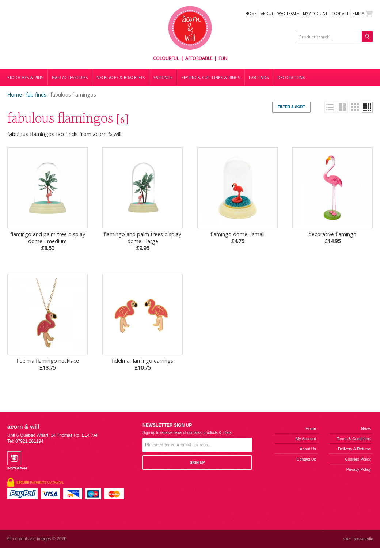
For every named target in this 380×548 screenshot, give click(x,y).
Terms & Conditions (354, 438)
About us (308, 449)
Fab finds (259, 77)
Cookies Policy (358, 459)
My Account (315, 13)
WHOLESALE (288, 13)
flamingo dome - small (237, 238)
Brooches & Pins (25, 77)
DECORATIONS (291, 77)
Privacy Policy (358, 469)
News (366, 428)
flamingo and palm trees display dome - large (142, 241)
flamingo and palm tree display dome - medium (47, 241)
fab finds (36, 94)
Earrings (162, 77)
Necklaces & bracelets (120, 77)
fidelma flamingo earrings (142, 364)
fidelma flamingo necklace (47, 364)
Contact (340, 13)
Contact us (306, 459)
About (267, 13)
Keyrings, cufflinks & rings (210, 77)
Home (251, 13)
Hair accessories (70, 77)
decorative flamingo (332, 238)
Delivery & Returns (354, 449)
